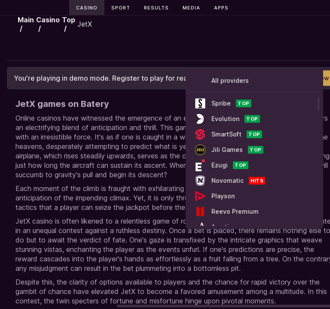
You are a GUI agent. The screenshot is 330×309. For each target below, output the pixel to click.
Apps (221, 8)
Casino (87, 8)
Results (156, 8)
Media (191, 8)
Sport (120, 8)
